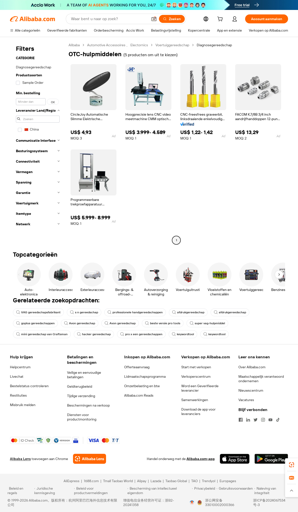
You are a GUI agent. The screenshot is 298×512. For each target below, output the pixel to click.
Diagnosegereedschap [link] (214, 45)
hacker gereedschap (94, 334)
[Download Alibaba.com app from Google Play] (271, 459)
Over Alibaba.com (251, 367)
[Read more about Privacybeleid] (203, 490)
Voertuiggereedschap (172, 45)
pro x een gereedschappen (141, 334)
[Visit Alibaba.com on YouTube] (270, 420)
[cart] (221, 20)
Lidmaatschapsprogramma (145, 376)
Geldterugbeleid (79, 386)
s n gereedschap (84, 312)
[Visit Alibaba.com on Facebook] (240, 420)
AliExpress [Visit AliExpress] (71, 481)
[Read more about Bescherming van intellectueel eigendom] (158, 490)
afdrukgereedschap (188, 312)
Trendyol (208, 481)
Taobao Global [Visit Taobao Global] (176, 481)
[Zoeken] (172, 19)
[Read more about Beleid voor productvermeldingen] (100, 490)
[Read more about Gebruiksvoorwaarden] (235, 490)
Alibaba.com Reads (138, 395)
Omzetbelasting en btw (142, 386)
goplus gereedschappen (35, 323)
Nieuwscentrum (250, 390)
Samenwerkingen (194, 400)
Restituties (18, 395)
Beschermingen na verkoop (88, 405)
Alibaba (74, 45)
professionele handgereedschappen (135, 312)
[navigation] (38, 143)
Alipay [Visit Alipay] (141, 481)
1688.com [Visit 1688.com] (91, 481)
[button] (154, 19)
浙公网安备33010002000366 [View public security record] (219, 502)
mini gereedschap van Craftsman (42, 334)
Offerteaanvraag (136, 367)
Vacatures (246, 400)
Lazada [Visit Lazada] (155, 481)
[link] (291, 464)
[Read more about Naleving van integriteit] (272, 490)
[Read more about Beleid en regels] (20, 490)
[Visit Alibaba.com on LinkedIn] (248, 420)
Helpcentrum (20, 367)
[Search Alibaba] (109, 19)
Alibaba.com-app (200, 459)
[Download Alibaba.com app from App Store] (235, 459)
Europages (228, 481)
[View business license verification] (192, 502)
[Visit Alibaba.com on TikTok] (278, 420)
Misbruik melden (23, 405)
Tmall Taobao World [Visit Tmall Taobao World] (118, 481)
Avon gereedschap (79, 323)
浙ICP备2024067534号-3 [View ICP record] (269, 502)
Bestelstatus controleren (29, 386)
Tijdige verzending (81, 396)
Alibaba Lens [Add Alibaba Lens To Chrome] (20, 459)
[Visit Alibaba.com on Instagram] (263, 420)
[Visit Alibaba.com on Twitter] (255, 420)
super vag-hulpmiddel (207, 323)
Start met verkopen (196, 367)
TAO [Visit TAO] (194, 481)
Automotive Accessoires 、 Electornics (117, 45)
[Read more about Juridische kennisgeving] (53, 490)
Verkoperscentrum (196, 376)
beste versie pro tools (162, 323)
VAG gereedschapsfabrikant (38, 312)
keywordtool (183, 334)
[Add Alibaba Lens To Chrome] (89, 459)
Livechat (16, 376)
